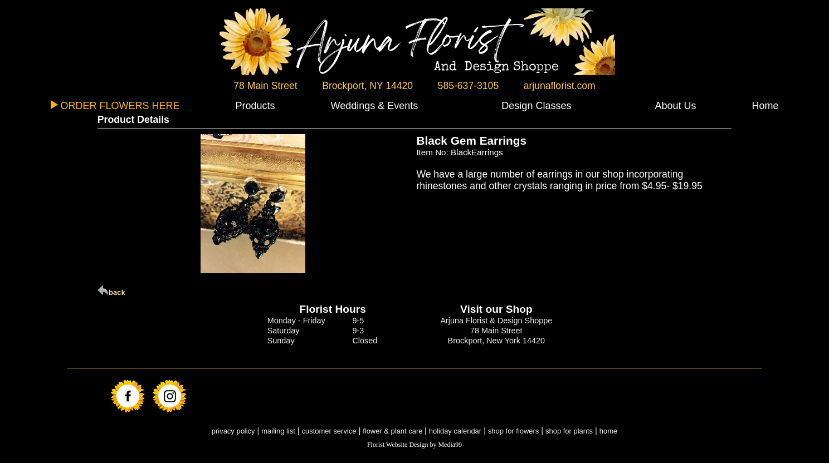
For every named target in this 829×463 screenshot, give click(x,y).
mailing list (278, 431)
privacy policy (233, 431)
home (608, 431)
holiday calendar (455, 431)
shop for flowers (513, 431)
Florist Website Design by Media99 (414, 445)
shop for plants (569, 431)
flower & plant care (394, 431)
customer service (329, 431)
